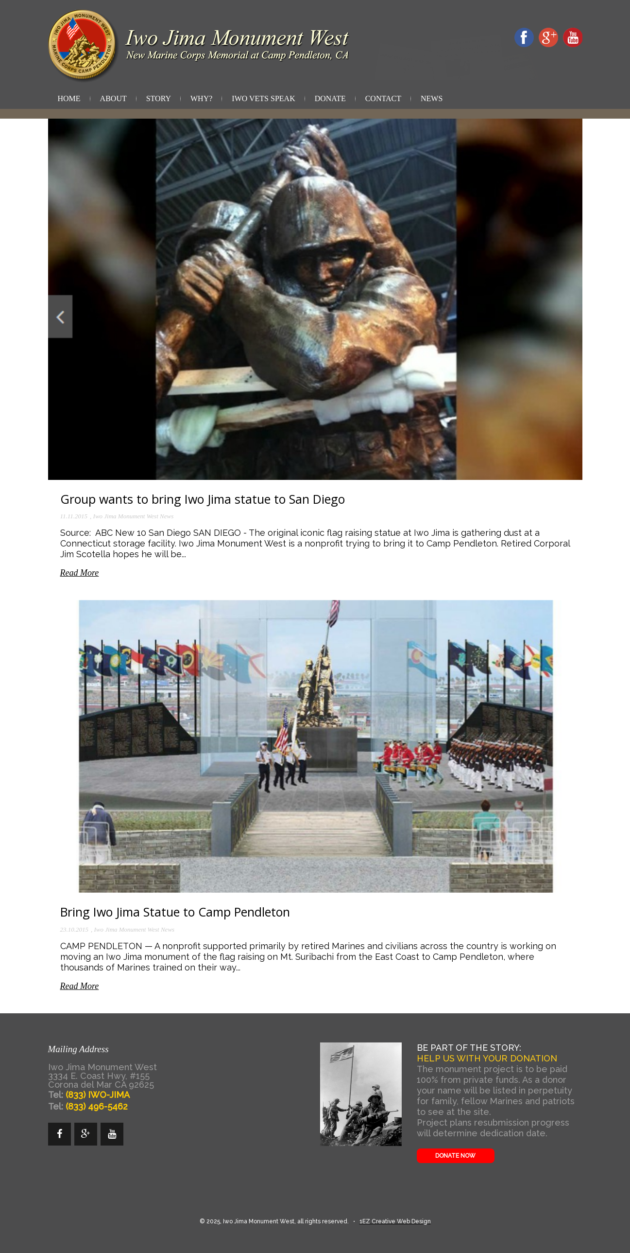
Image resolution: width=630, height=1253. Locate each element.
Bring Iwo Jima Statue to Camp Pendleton (175, 911)
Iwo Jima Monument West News (133, 516)
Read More (79, 573)
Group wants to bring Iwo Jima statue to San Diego (202, 499)
